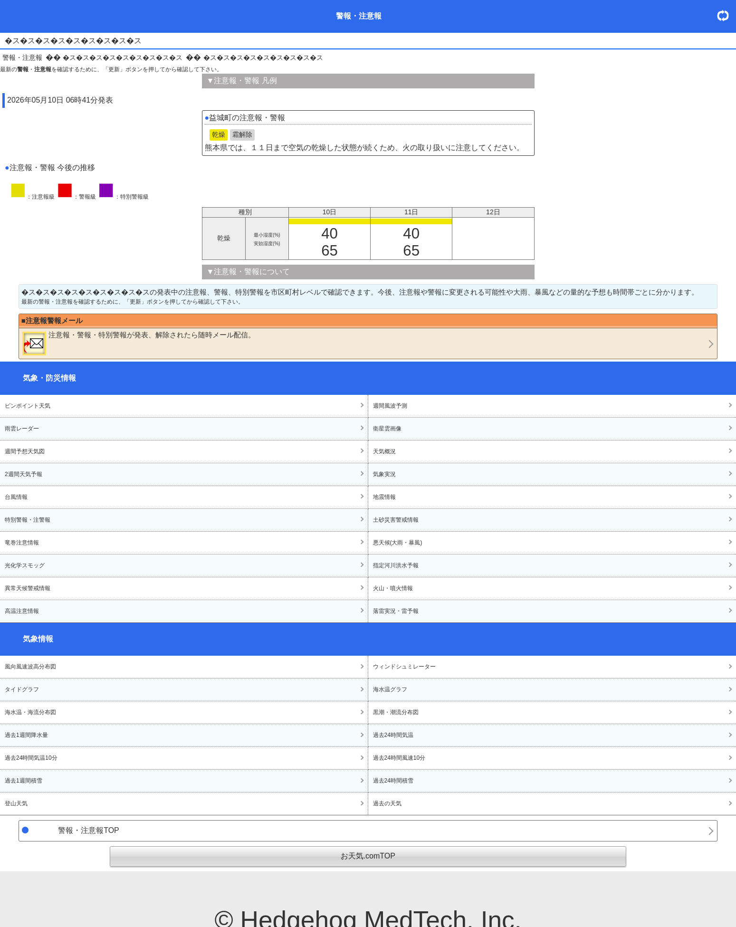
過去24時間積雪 (393, 780)
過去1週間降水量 (26, 735)
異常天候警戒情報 (27, 588)
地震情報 (384, 497)
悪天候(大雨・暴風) (397, 542)
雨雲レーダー (22, 428)
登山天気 (16, 803)
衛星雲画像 (387, 428)
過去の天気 (387, 803)
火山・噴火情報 (393, 588)
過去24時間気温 (393, 735)
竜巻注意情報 (22, 542)
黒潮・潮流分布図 (396, 712)
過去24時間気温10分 (31, 758)
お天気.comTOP (368, 856)
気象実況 (384, 474)
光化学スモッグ (25, 565)
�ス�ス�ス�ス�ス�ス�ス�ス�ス (122, 57)
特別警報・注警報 (27, 519)
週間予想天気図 (25, 451)
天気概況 (384, 451)
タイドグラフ (22, 689)
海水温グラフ (390, 689)
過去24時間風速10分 (399, 758)
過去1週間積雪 (23, 780)
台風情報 (16, 497)
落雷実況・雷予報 (396, 611)
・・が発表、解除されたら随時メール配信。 (138, 343)
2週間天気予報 (23, 474)
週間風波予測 (390, 405)
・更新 (726, 15)
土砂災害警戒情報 (396, 519)
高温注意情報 (22, 611)
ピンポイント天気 (27, 405)
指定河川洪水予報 (396, 565)
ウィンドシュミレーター (404, 666)
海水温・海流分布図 (30, 712)
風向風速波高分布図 (30, 666)
